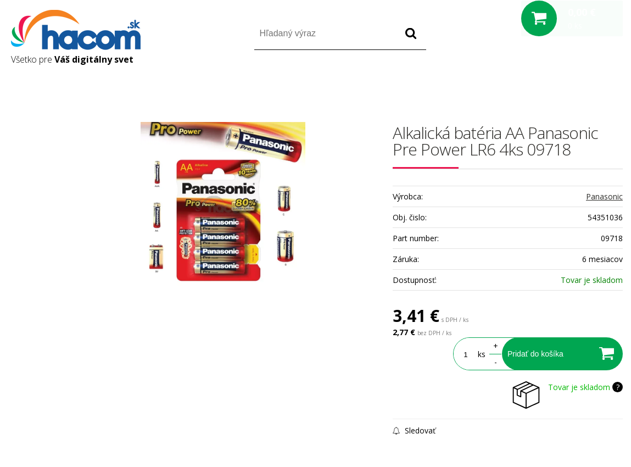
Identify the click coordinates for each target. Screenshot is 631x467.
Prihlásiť (531, 81)
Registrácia (575, 81)
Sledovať (414, 430)
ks (481, 354)
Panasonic (604, 196)
